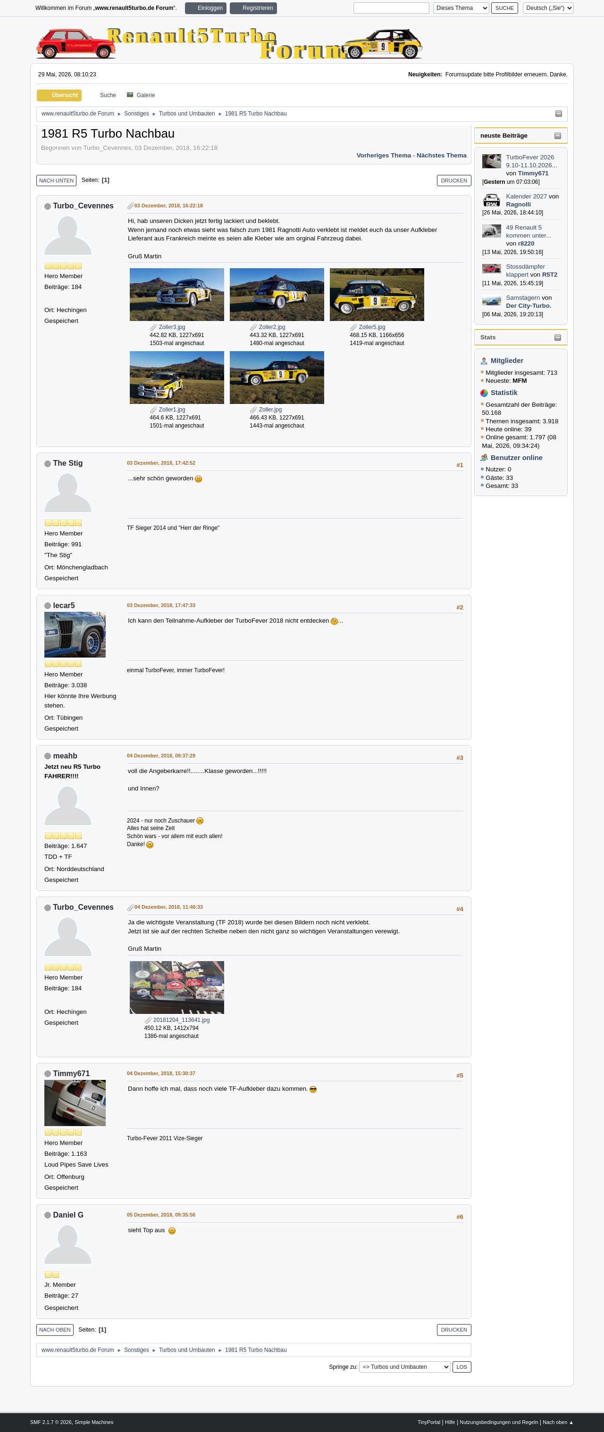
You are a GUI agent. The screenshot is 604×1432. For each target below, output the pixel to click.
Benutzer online (517, 457)
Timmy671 (533, 173)
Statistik (504, 392)
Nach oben (55, 1330)
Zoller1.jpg (167, 409)
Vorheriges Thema (384, 155)
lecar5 (64, 605)
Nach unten (56, 180)
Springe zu (342, 1367)
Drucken (454, 180)
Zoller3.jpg (167, 327)
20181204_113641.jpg (177, 1020)
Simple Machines (94, 1422)
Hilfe (450, 1422)
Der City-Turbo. (529, 305)
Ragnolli (518, 204)
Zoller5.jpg (367, 327)
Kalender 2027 (526, 196)
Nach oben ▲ (558, 1422)
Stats (488, 337)
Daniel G (68, 1215)
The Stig (68, 463)
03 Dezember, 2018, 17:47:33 (161, 605)
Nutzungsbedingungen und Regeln (499, 1422)
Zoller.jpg (266, 409)
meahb (65, 756)
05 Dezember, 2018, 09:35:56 (161, 1215)
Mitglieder (507, 360)
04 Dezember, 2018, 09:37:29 (161, 755)
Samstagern (523, 297)
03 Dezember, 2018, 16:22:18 (168, 205)
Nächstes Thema (442, 155)
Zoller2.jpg (267, 327)
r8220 (526, 243)
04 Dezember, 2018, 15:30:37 (161, 1073)
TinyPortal (429, 1422)
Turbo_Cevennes (83, 206)
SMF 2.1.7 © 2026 (51, 1422)
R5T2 (550, 274)
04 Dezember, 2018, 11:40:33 (168, 907)
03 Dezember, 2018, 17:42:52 (161, 463)
